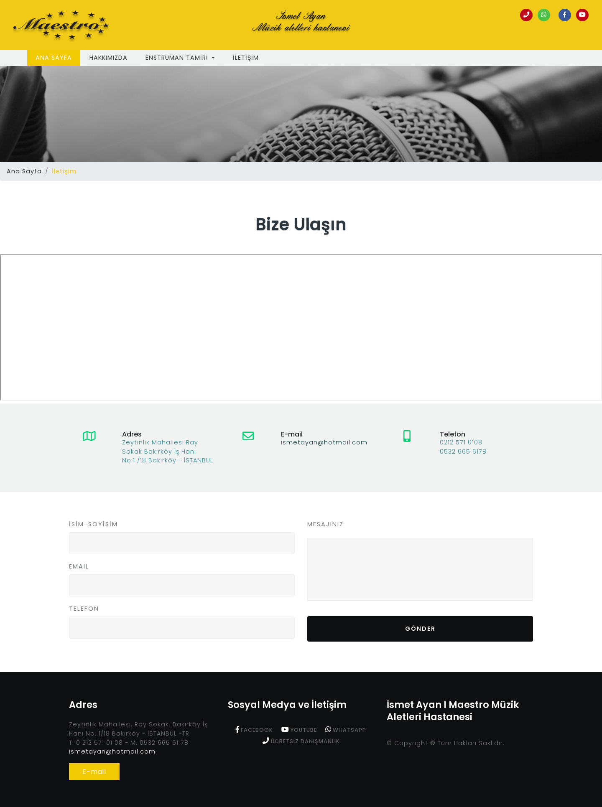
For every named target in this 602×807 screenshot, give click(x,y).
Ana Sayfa (58, 57)
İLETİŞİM (246, 57)
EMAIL (79, 566)
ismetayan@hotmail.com (324, 442)
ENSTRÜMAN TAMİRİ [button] (177, 57)
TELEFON (84, 608)
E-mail (94, 772)
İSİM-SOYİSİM (93, 524)
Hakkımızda (108, 57)
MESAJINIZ (325, 524)
